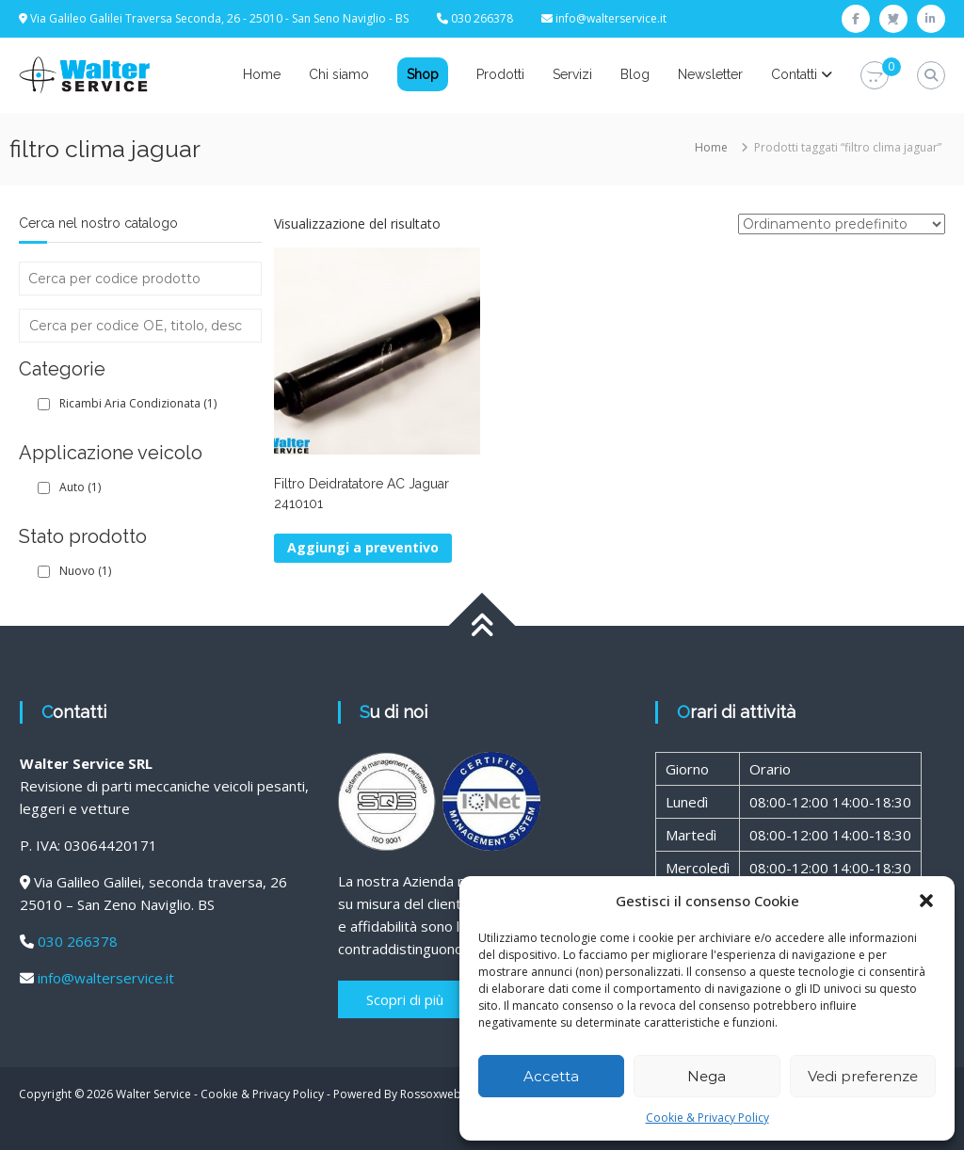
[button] (926, 900)
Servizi (572, 74)
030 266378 (78, 941)
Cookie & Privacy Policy (707, 1118)
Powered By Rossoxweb (397, 1094)
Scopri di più (404, 999)
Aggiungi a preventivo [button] (363, 547)
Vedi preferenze (863, 1076)
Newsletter (710, 74)
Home (262, 74)
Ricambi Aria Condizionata (138, 403)
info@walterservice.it (611, 18)
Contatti (794, 74)
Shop (423, 74)
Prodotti (500, 74)
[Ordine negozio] (841, 224)
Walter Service (153, 1094)
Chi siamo (339, 74)
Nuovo (85, 571)
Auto (80, 487)
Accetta (551, 1076)
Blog (635, 74)
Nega (706, 1076)
